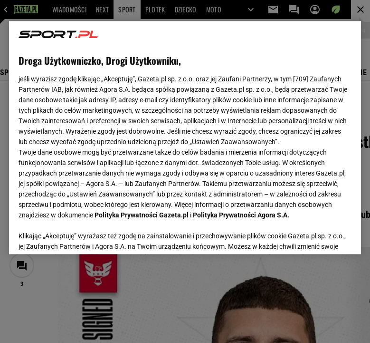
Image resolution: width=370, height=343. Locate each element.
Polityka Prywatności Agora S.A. (241, 215)
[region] (185, 137)
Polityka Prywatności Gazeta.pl (142, 215)
